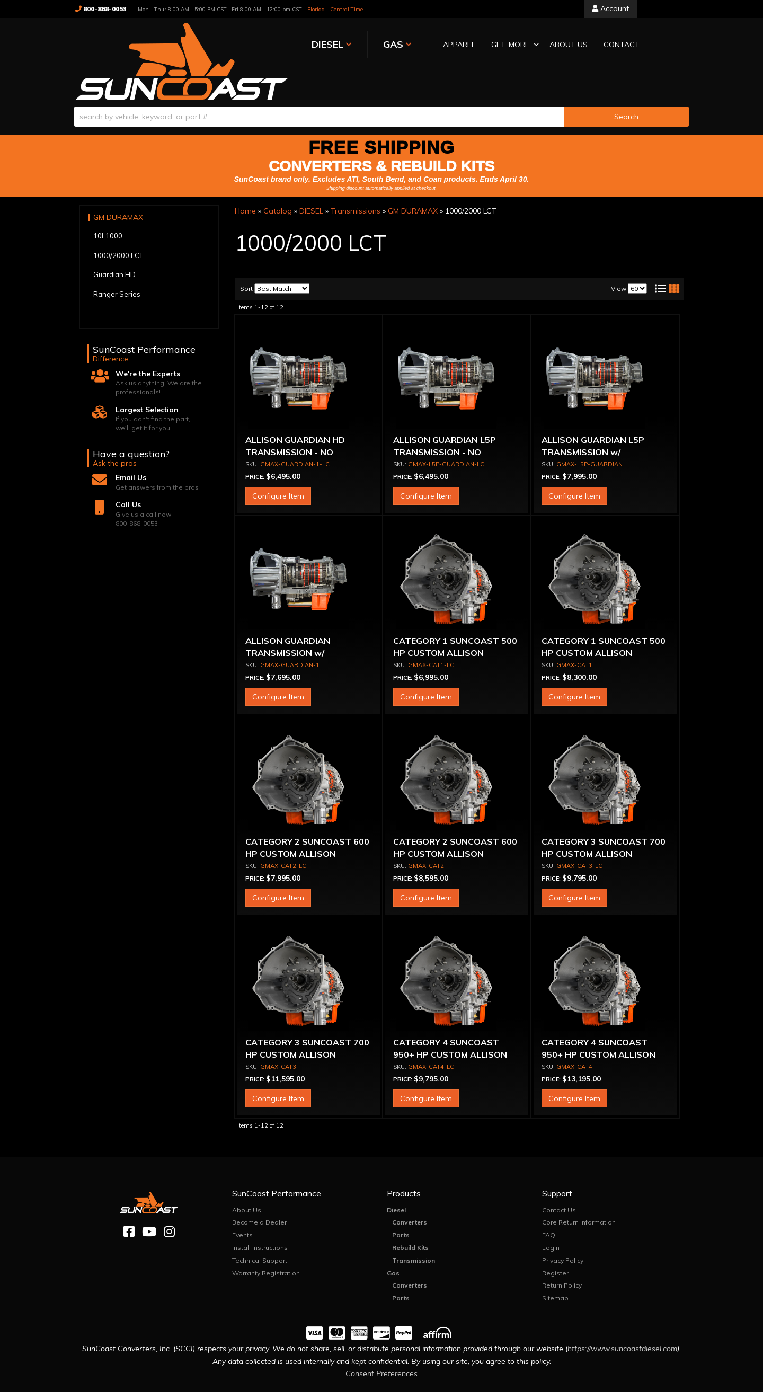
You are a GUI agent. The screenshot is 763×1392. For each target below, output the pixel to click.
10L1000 (107, 204)
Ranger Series (116, 263)
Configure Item (278, 465)
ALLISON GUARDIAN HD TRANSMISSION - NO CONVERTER (295, 421)
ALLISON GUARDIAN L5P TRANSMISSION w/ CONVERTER (593, 421)
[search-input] (319, 85)
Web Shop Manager (487, 1383)
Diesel (396, 1179)
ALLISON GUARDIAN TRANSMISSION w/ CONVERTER (287, 622)
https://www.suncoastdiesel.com (622, 1317)
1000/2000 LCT (118, 224)
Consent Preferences (381, 1342)
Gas (393, 1242)
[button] (420, 45)
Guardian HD (114, 243)
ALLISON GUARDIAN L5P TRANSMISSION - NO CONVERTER (444, 421)
